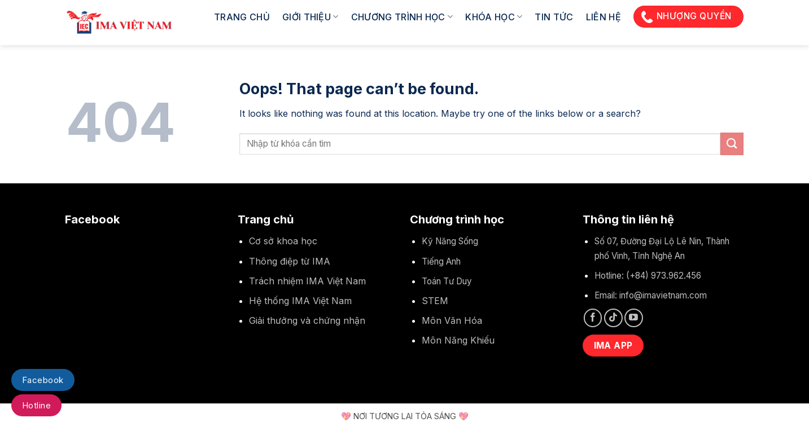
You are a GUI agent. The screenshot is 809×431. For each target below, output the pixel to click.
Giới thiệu (310, 17)
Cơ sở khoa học (283, 241)
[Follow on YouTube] (633, 318)
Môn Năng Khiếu (458, 340)
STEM (435, 300)
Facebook (43, 380)
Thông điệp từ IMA (289, 261)
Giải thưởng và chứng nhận (307, 320)
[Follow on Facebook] (593, 318)
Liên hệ (603, 17)
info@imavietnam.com (663, 295)
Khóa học (493, 17)
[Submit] (731, 144)
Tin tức (554, 17)
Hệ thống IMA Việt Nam (300, 300)
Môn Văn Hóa (452, 320)
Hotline (36, 405)
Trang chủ (242, 17)
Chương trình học (402, 17)
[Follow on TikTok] (613, 318)
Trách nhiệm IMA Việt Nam (307, 281)
